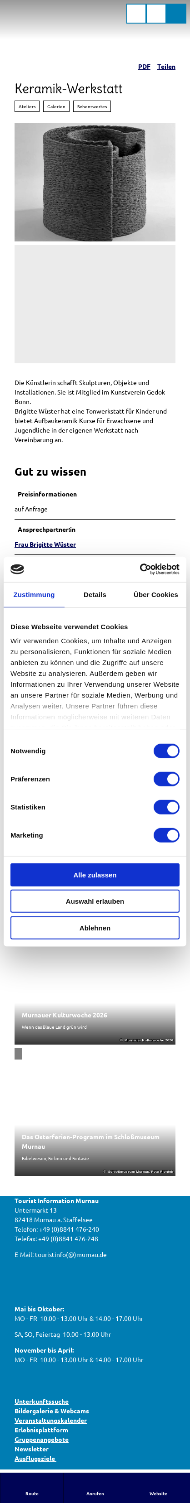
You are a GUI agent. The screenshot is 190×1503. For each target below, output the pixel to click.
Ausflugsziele (35, 1458)
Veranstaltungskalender (51, 1420)
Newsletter (32, 1449)
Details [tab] (95, 594)
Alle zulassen (94, 874)
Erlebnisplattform (41, 1430)
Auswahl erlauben (95, 901)
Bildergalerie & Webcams (52, 1411)
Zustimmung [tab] (34, 594)
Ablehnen (95, 927)
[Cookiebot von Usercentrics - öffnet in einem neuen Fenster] (140, 569)
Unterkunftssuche (42, 1401)
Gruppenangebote (42, 1439)
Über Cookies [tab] (156, 594)
